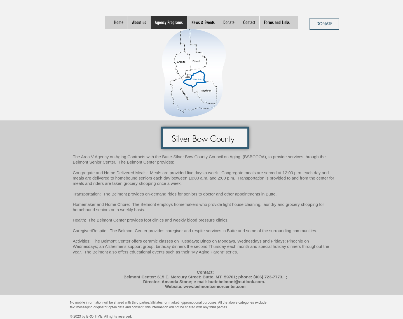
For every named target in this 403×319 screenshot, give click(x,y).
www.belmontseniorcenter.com (214, 286)
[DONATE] (324, 24)
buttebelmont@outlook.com (236, 281)
